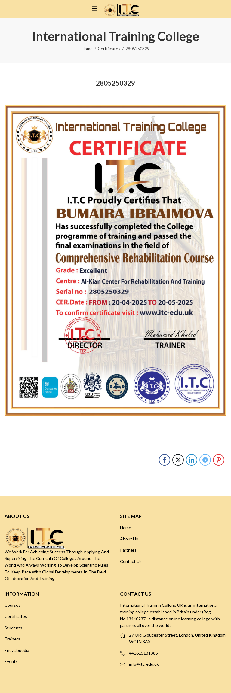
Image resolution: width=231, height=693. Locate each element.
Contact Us (131, 561)
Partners (128, 549)
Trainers (12, 638)
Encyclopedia (17, 650)
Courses (12, 605)
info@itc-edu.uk (144, 664)
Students (13, 627)
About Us (129, 538)
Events (11, 661)
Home (87, 48)
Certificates (109, 48)
